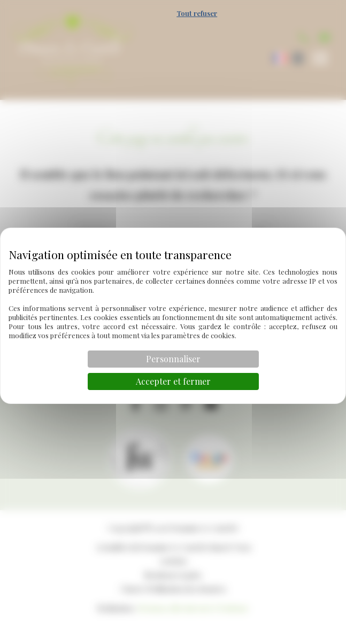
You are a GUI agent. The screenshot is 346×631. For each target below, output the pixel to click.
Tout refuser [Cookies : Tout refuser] (196, 13)
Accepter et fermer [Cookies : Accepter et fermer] (173, 381)
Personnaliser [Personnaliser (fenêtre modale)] (173, 358)
